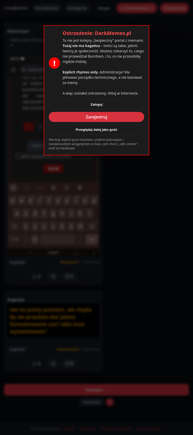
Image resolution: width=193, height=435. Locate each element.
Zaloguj (96, 104)
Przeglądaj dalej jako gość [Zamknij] (96, 130)
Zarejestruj (96, 117)
